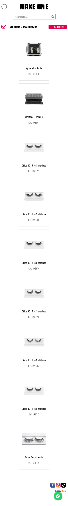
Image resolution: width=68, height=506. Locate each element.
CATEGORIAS (57, 26)
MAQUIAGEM (30, 27)
